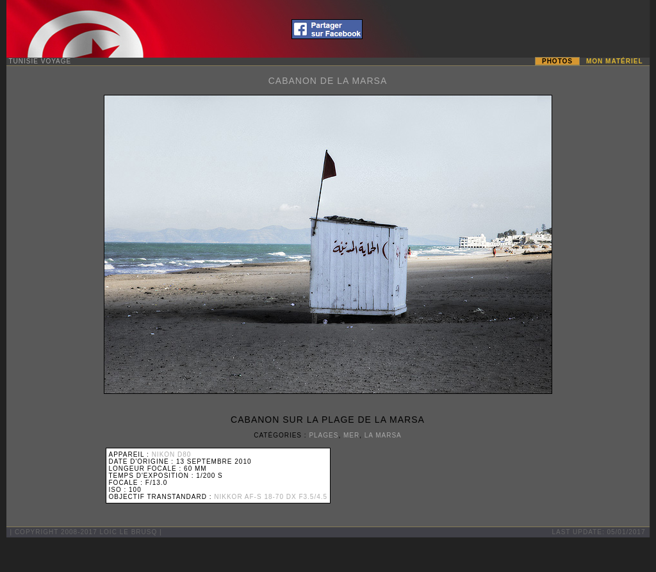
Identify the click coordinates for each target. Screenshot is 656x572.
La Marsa (383, 435)
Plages (323, 435)
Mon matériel (614, 61)
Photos (557, 61)
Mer (351, 435)
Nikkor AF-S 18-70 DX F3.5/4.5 (270, 496)
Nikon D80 (172, 454)
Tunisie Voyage (40, 61)
